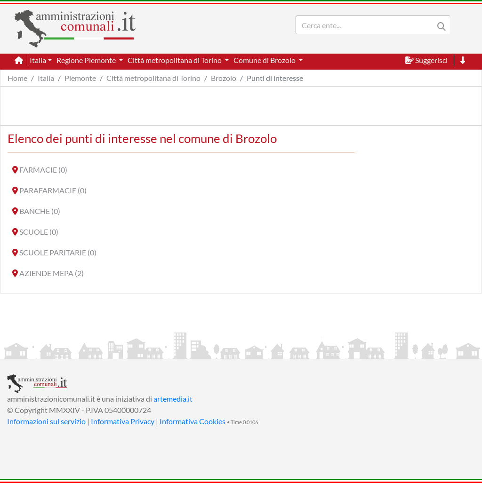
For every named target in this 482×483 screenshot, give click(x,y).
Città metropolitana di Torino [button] (175, 59)
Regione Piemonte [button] (86, 59)
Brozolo (223, 77)
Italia (46, 77)
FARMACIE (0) (43, 169)
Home (17, 77)
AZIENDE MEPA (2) (51, 273)
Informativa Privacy (122, 421)
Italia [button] (38, 59)
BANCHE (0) (39, 210)
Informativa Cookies (192, 421)
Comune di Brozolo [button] (265, 59)
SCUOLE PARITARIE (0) (57, 252)
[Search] (366, 25)
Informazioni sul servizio (46, 421)
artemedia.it (173, 398)
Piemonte (80, 77)
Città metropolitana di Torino (153, 77)
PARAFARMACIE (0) (53, 190)
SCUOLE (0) (38, 231)
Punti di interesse (275, 77)
